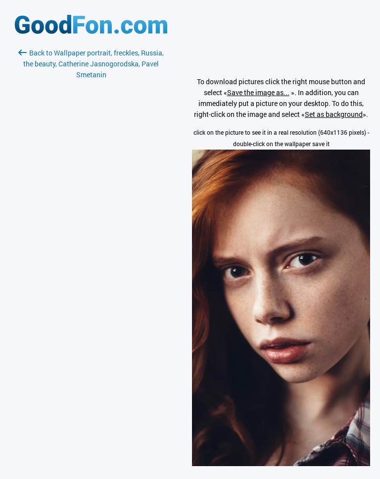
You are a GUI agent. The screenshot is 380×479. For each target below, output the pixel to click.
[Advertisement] (91, 198)
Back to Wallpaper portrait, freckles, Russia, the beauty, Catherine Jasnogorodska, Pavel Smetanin (91, 63)
